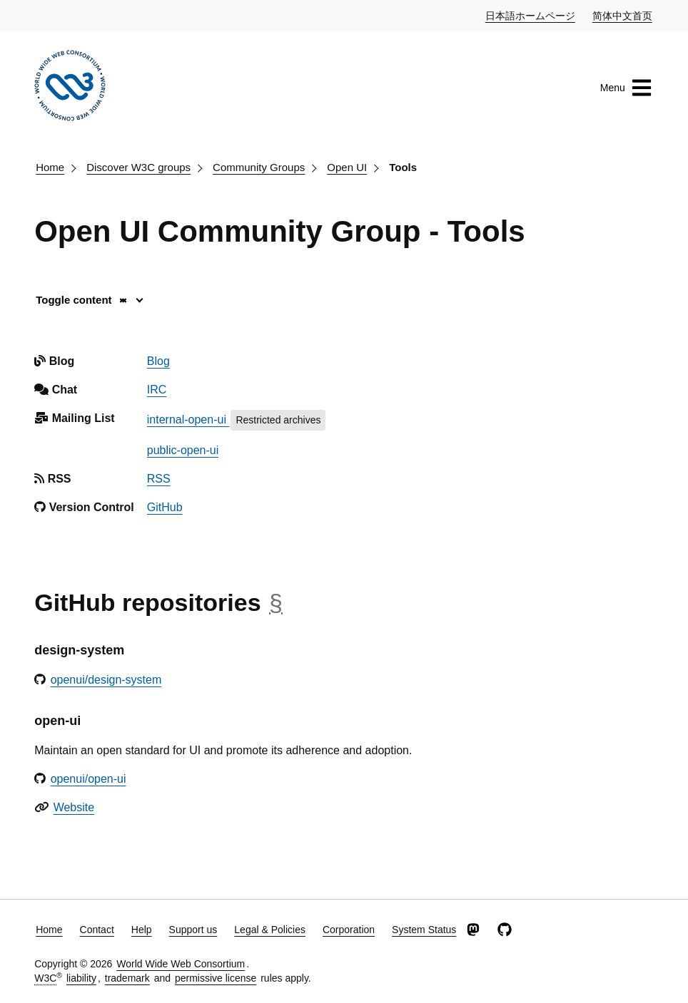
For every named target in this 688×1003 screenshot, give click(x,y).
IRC (157, 390)
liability (81, 978)
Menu (626, 87)
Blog (158, 361)
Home (50, 167)
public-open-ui (183, 450)
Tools (403, 167)
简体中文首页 (623, 15)
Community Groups (259, 167)
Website (74, 807)
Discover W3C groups (138, 167)
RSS (159, 479)
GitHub (165, 507)
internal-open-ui (188, 419)
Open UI (347, 167)
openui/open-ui (88, 779)
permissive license (215, 978)
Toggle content (82, 300)
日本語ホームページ (531, 15)
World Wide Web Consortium (180, 963)
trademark (127, 978)
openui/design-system (106, 680)
